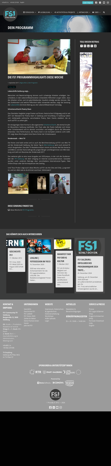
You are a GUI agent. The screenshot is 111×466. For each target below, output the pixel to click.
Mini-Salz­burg (49, 145)
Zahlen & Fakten (30, 318)
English (22, 2)
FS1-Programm (28, 210)
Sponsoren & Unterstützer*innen (55, 365)
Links (91, 323)
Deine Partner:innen (31, 321)
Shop (91, 314)
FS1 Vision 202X (29, 316)
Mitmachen (83, 12)
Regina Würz (23, 83)
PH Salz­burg (19, 159)
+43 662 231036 (14, 2)
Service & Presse (97, 304)
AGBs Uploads (50, 318)
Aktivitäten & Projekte (65, 12)
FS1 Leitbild (28, 314)
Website (49, 304)
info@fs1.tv (5, 2)
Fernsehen (29, 12)
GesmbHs (27, 309)
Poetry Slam (11, 87)
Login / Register (87, 3)
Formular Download (96, 321)
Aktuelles (71, 304)
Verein (26, 323)
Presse (91, 309)
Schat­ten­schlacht (49, 125)
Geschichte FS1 (29, 311)
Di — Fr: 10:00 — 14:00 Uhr (76, 321)
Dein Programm (33, 83)
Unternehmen (31, 304)
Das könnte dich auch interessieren (24, 234)
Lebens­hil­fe (15, 105)
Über (96, 12)
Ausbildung (45, 12)
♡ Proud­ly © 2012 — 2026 (55, 403)
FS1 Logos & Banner (96, 311)
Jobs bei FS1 (28, 325)
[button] (81, 46)
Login (47, 321)
